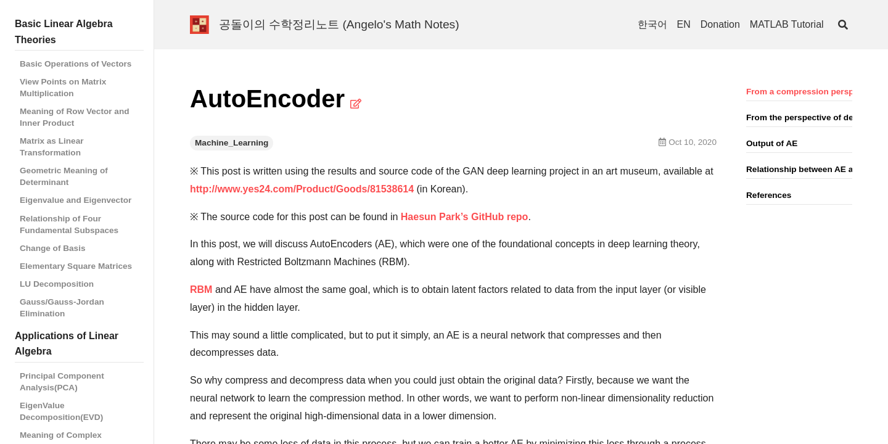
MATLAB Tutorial (787, 24)
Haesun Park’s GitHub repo (464, 217)
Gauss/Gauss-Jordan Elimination (62, 307)
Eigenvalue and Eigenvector (75, 200)
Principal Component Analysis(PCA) (62, 381)
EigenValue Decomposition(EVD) (61, 411)
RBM (201, 289)
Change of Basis (53, 248)
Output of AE (771, 143)
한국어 (652, 24)
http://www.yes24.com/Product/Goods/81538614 (302, 189)
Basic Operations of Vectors (75, 63)
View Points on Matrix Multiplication (63, 87)
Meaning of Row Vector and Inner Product (75, 117)
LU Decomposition (57, 284)
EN (684, 24)
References (768, 195)
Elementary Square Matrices (76, 266)
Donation (720, 24)
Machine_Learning (231, 142)
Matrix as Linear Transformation (52, 146)
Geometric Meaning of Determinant (64, 176)
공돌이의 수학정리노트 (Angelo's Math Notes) (339, 24)
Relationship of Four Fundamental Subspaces (69, 224)
